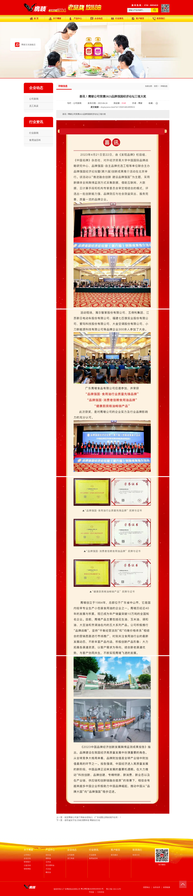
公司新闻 (70, 855)
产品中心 (50, 850)
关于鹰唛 (28, 850)
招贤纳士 (146, 887)
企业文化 (27, 858)
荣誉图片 (27, 862)
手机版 (91, 892)
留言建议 (114, 855)
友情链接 (166, 887)
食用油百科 (93, 858)
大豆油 (48, 869)
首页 (156, 86)
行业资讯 (93, 850)
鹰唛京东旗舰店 (28, 45)
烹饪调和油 (50, 865)
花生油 (48, 855)
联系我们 (137, 850)
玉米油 (48, 862)
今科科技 (100, 892)
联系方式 (136, 855)
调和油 (48, 858)
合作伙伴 (156, 887)
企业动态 (72, 850)
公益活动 (27, 865)
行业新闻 (92, 855)
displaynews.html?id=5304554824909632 (118, 107)
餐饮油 (48, 872)
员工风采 (70, 858)
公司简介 (27, 855)
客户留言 (115, 850)
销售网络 (27, 869)
